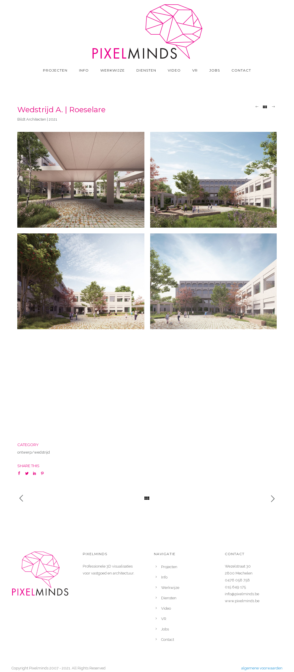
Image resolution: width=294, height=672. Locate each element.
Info (84, 70)
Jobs (214, 70)
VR (195, 70)
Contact (241, 70)
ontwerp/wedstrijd (33, 452)
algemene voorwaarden (261, 668)
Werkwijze (112, 70)
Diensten (146, 70)
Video (174, 70)
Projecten (55, 70)
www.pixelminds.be (242, 601)
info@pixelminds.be (242, 594)
